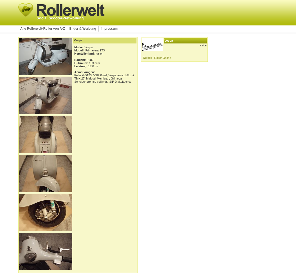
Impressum (109, 28)
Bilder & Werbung (82, 28)
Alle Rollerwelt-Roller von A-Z (42, 28)
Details (147, 57)
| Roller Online (162, 57)
